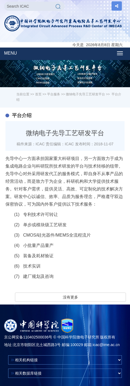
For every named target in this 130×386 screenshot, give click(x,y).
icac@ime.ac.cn (106, 345)
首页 (38, 94)
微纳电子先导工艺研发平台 (85, 94)
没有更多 (70, 297)
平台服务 (53, 94)
